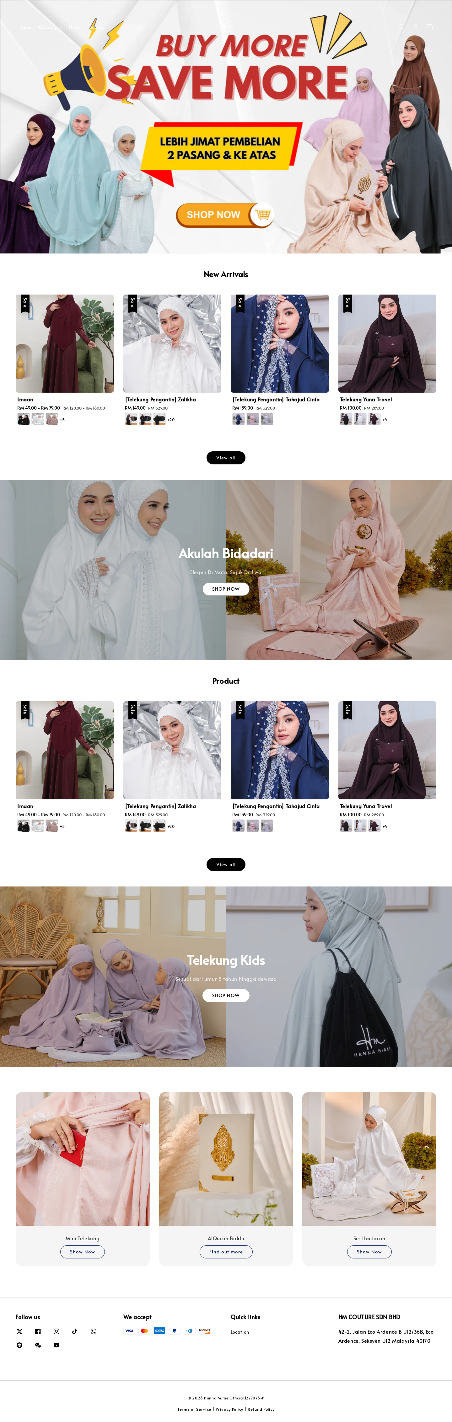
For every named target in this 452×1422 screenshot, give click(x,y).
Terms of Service (194, 1409)
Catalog (47, 27)
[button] (402, 27)
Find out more (226, 1251)
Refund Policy (261, 1409)
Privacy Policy (229, 1409)
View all (226, 457)
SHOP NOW (226, 588)
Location (97, 27)
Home (25, 27)
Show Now (82, 1251)
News (74, 27)
